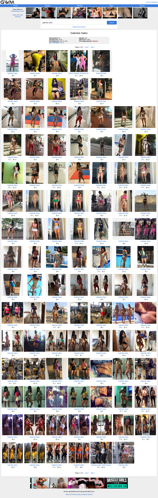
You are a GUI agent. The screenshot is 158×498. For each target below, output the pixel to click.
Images (47, 6)
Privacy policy (76, 494)
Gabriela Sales (12, 73)
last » (93, 47)
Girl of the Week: (54, 42)
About (68, 494)
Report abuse (87, 494)
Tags (111, 6)
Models (80, 6)
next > (87, 47)
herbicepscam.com (17, 11)
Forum (142, 6)
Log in (148, 2)
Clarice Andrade (73, 73)
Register (155, 2)
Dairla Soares (106, 465)
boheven (95, 41)
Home (15, 6)
